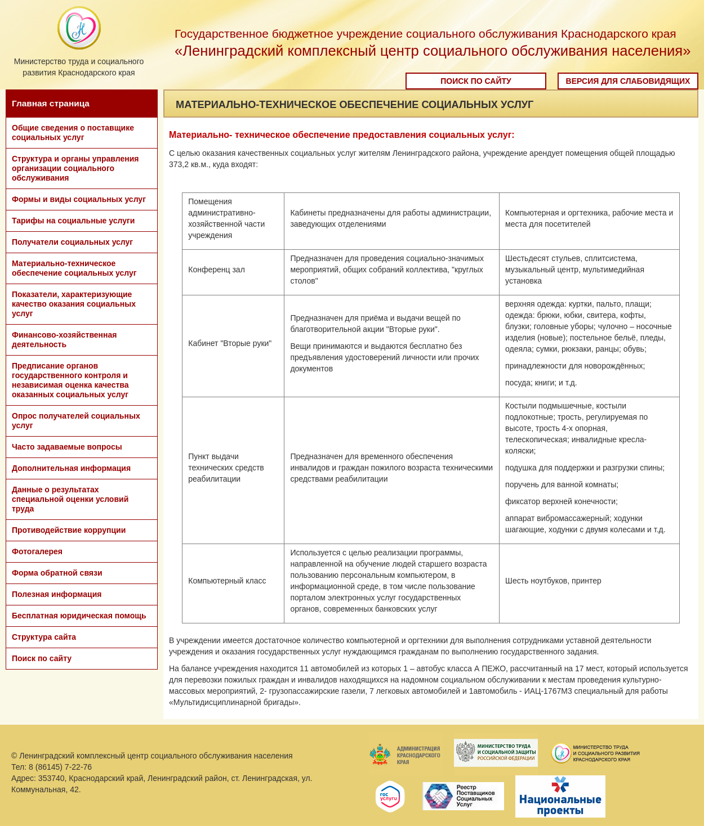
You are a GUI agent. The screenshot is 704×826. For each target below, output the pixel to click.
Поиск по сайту (475, 81)
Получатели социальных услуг (72, 241)
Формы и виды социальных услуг (79, 199)
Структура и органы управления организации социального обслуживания (75, 168)
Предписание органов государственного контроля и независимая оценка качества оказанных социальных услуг (70, 380)
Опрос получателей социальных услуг (76, 420)
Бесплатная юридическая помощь (79, 615)
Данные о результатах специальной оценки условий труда (70, 499)
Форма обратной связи (57, 572)
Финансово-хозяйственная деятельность (64, 339)
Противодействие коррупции (69, 530)
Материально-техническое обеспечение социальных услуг (74, 268)
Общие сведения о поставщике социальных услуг (73, 132)
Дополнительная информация (71, 468)
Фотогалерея (37, 551)
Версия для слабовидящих (628, 81)
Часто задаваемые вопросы (67, 446)
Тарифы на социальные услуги (73, 220)
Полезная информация (56, 594)
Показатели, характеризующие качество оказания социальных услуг (74, 304)
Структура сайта (44, 636)
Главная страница (51, 103)
